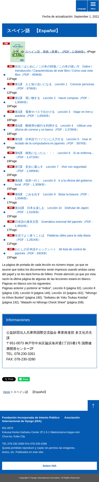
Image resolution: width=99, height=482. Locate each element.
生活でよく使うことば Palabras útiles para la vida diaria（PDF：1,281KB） (52, 237)
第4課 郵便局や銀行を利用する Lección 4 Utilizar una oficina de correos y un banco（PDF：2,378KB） (53, 127)
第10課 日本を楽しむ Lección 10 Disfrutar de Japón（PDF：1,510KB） (52, 210)
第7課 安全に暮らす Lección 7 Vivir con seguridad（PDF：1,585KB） (50, 169)
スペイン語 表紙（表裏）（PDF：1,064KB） (48, 51)
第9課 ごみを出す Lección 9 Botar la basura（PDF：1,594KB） (52, 196)
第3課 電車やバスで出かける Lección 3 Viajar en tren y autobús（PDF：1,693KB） (54, 114)
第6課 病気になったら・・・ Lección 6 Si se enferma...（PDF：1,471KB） (54, 155)
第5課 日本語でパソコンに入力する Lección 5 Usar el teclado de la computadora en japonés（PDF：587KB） (53, 141)
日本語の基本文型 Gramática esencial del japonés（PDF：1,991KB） (54, 224)
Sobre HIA (49, 465)
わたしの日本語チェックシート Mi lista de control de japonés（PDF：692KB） (50, 251)
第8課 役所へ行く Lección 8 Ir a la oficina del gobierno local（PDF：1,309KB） (53, 182)
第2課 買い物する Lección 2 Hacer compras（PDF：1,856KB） (52, 100)
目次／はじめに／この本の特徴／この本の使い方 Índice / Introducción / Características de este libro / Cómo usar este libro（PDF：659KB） (54, 70)
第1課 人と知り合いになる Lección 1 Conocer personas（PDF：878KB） (54, 86)
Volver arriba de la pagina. (93, 405)
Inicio (6, 392)
